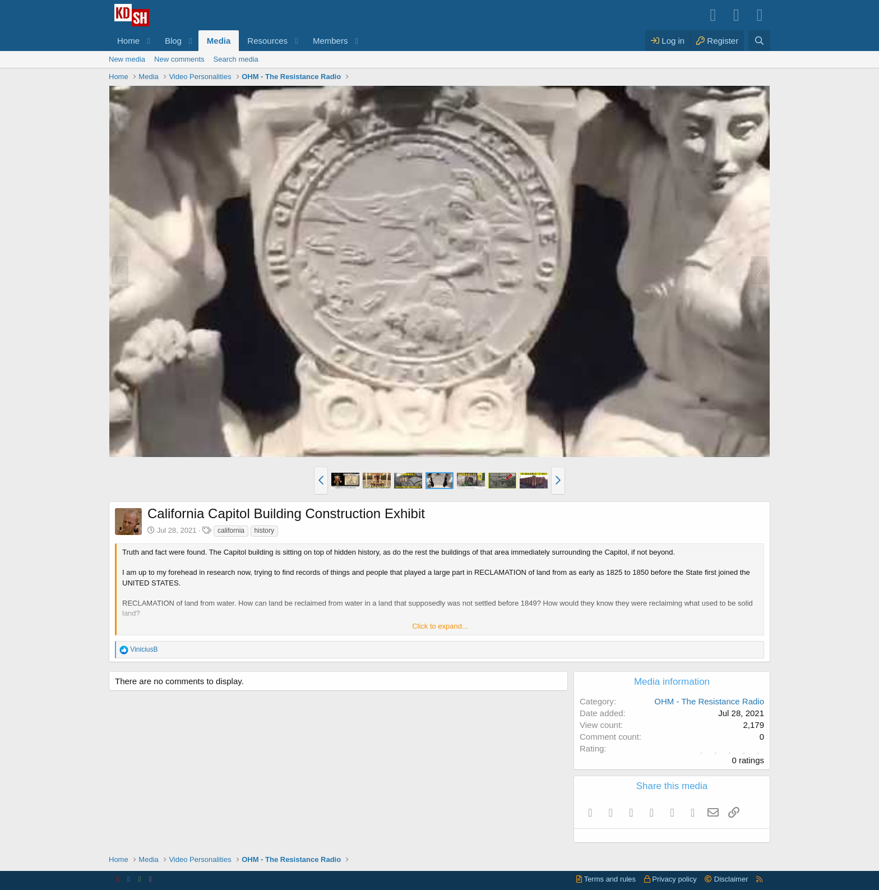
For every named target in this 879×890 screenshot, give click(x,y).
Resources (267, 40)
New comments (179, 59)
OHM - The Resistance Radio (709, 701)
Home (128, 40)
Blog (173, 40)
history (264, 530)
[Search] (759, 40)
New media (127, 59)
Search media (236, 59)
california (231, 530)
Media (219, 40)
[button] (148, 40)
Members (330, 40)
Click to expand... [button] (440, 626)
